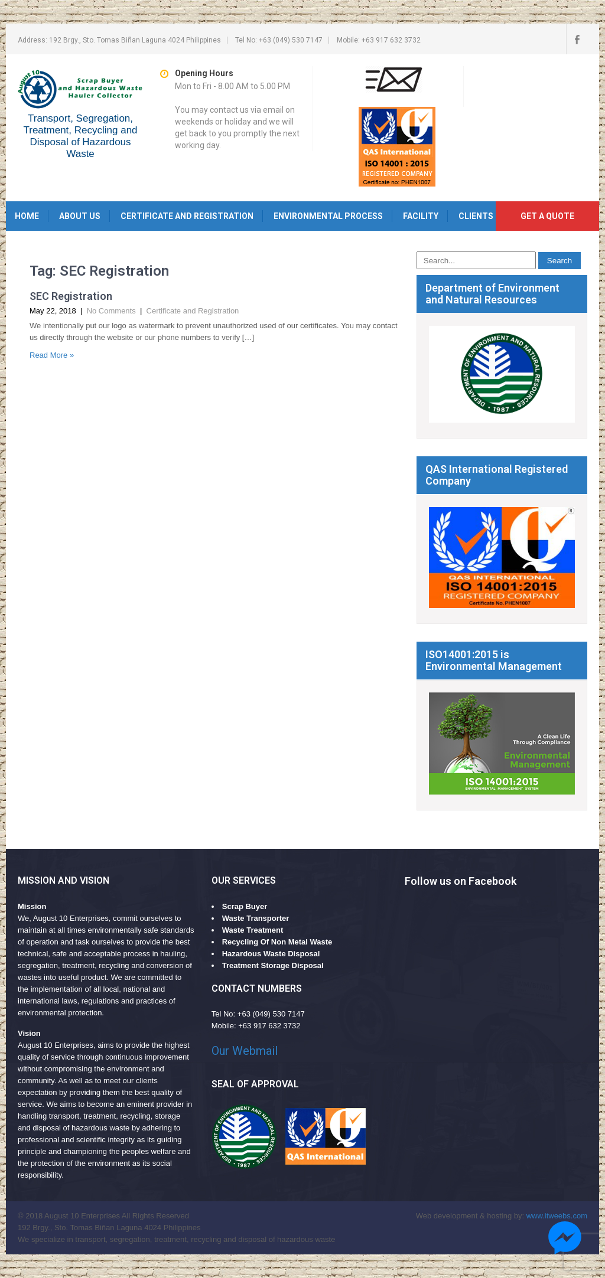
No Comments (111, 310)
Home (27, 216)
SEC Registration (71, 296)
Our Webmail (245, 1051)
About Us (79, 216)
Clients (475, 216)
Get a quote (547, 216)
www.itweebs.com (556, 1215)
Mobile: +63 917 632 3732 (379, 40)
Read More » (52, 355)
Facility (420, 216)
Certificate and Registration (187, 216)
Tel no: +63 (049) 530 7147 (279, 40)
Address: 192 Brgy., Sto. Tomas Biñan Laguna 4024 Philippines (119, 40)
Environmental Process (328, 216)
